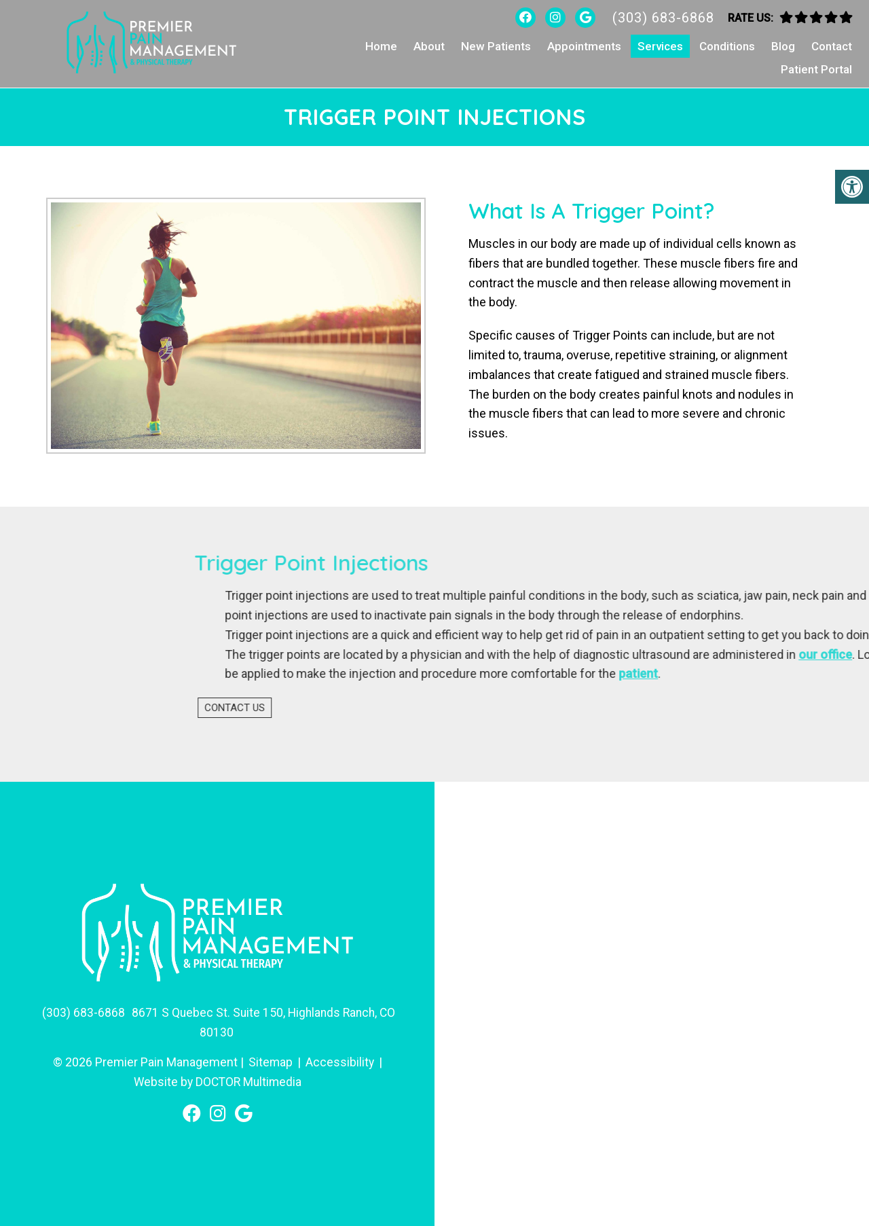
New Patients (496, 46)
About (429, 46)
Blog (783, 46)
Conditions (727, 46)
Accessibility (340, 1060)
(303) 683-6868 (663, 18)
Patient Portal (816, 69)
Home (381, 46)
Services (660, 46)
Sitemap (270, 1060)
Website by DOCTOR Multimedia (217, 1080)
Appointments (584, 46)
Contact (831, 46)
